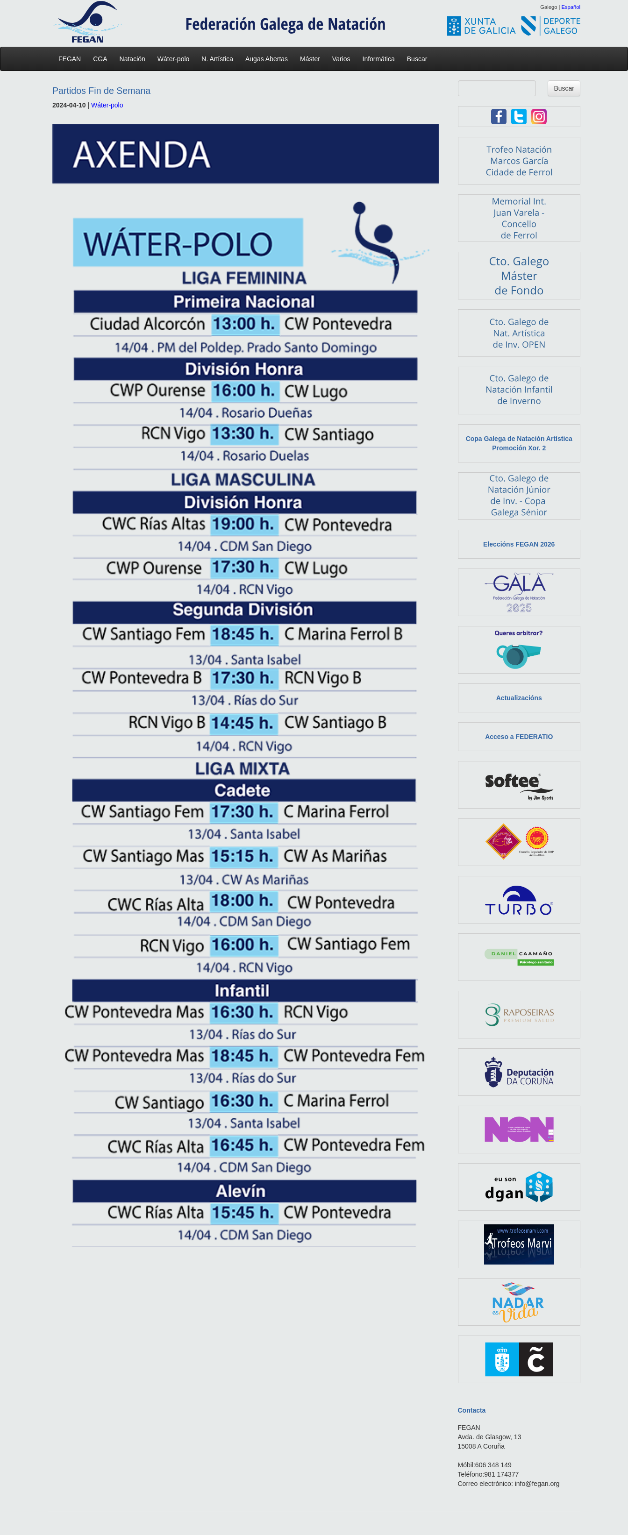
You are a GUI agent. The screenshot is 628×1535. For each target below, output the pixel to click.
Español (571, 7)
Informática (381, 59)
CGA (102, 59)
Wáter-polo (175, 59)
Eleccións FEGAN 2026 (519, 544)
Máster (312, 59)
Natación (135, 59)
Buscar (417, 59)
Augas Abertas (269, 59)
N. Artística (219, 59)
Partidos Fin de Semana (101, 90)
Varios (343, 59)
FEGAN (72, 59)
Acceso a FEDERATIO (519, 736)
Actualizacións (519, 698)
